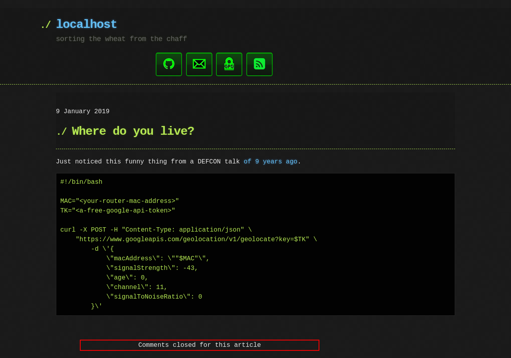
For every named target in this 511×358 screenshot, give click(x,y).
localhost (86, 25)
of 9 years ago (270, 161)
